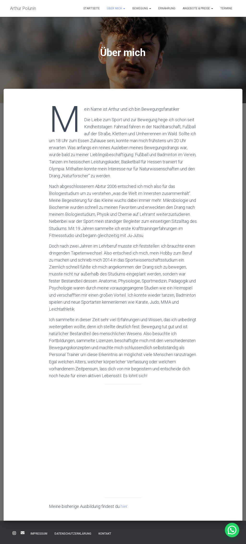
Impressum (39, 533)
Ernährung (166, 8)
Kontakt (104, 533)
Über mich (116, 8)
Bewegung (141, 8)
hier (124, 506)
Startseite (91, 8)
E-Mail (22, 532)
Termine (226, 8)
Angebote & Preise (198, 8)
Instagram (14, 533)
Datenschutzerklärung (73, 533)
